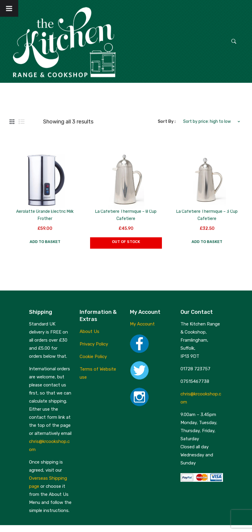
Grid (12, 121)
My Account (142, 324)
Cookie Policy (93, 356)
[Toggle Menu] (9, 8)
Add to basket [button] (45, 241)
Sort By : (167, 121)
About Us (89, 331)
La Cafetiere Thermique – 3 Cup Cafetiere (207, 215)
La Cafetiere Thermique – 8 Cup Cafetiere (126, 215)
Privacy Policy (94, 344)
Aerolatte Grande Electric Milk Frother (45, 215)
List (22, 121)
